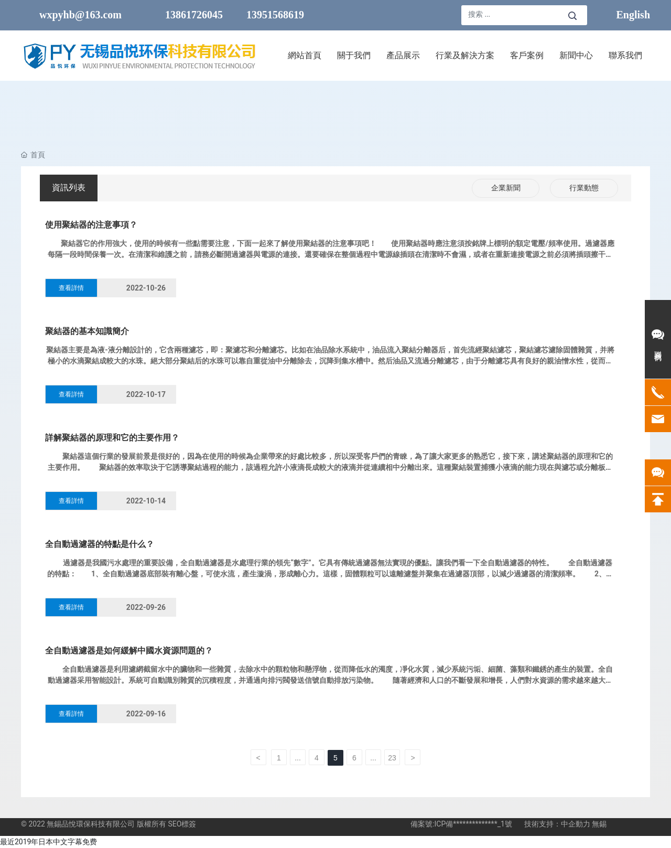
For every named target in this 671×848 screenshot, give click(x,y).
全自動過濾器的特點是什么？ (99, 544)
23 (392, 758)
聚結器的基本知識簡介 (87, 331)
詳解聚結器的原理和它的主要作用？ (112, 437)
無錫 (599, 824)
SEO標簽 (182, 824)
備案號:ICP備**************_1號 (461, 824)
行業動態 (584, 188)
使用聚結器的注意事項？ (91, 224)
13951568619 (275, 14)
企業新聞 (506, 188)
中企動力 (575, 824)
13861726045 (194, 14)
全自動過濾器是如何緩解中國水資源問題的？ (129, 650)
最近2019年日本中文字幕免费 (48, 842)
